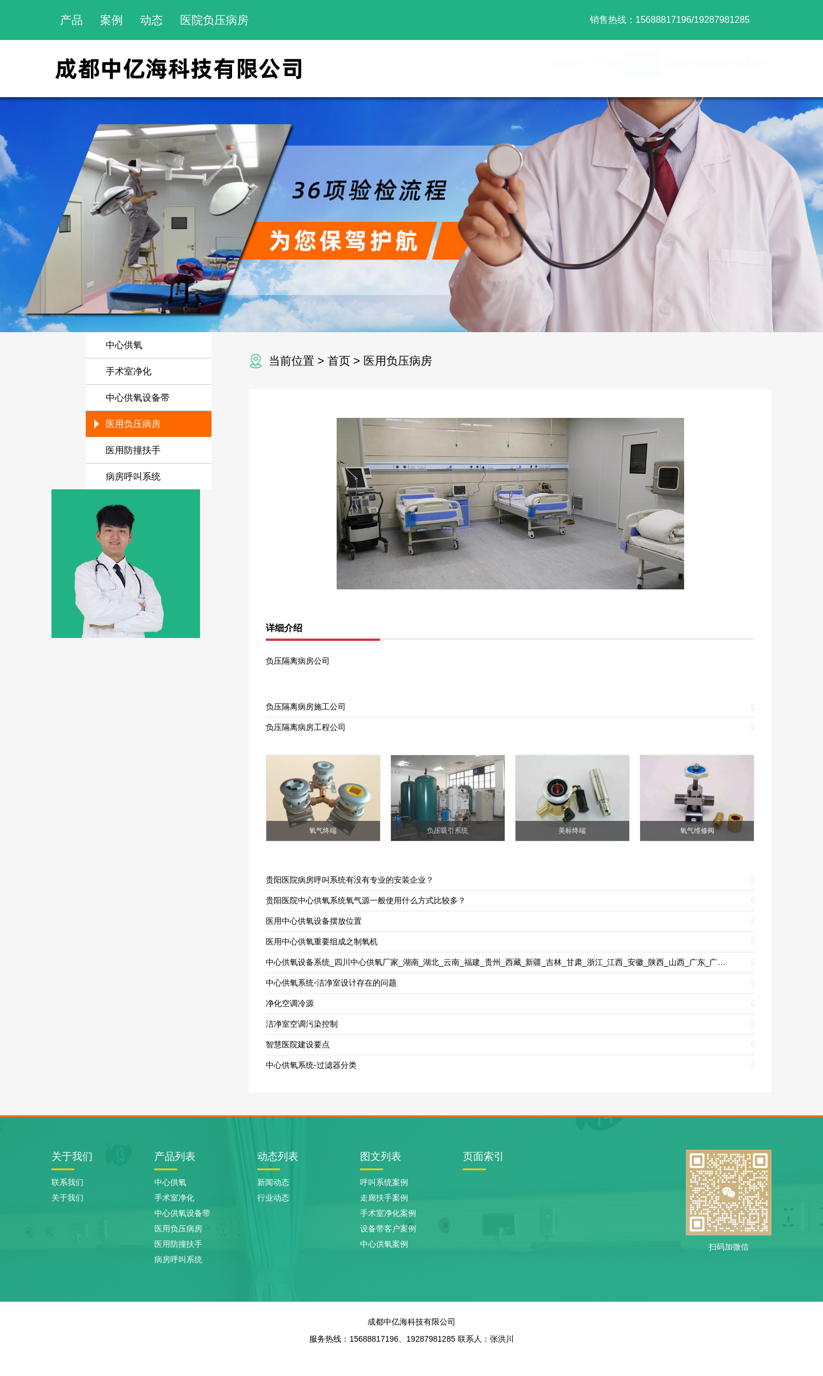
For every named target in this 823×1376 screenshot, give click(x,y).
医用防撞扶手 (133, 450)
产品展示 (555, 68)
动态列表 (277, 1156)
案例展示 (617, 68)
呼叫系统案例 (384, 1182)
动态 (151, 20)
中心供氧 (124, 345)
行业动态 (273, 1197)
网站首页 (432, 68)
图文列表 (380, 1156)
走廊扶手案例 (384, 1197)
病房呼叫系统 (133, 476)
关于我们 (493, 68)
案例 (111, 20)
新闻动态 (679, 68)
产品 (71, 20)
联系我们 (740, 68)
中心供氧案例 (384, 1244)
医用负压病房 (397, 360)
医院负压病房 (214, 20)
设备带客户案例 (388, 1228)
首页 (338, 360)
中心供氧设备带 (138, 397)
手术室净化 (128, 371)
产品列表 (174, 1156)
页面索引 (483, 1156)
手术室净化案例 (388, 1213)
